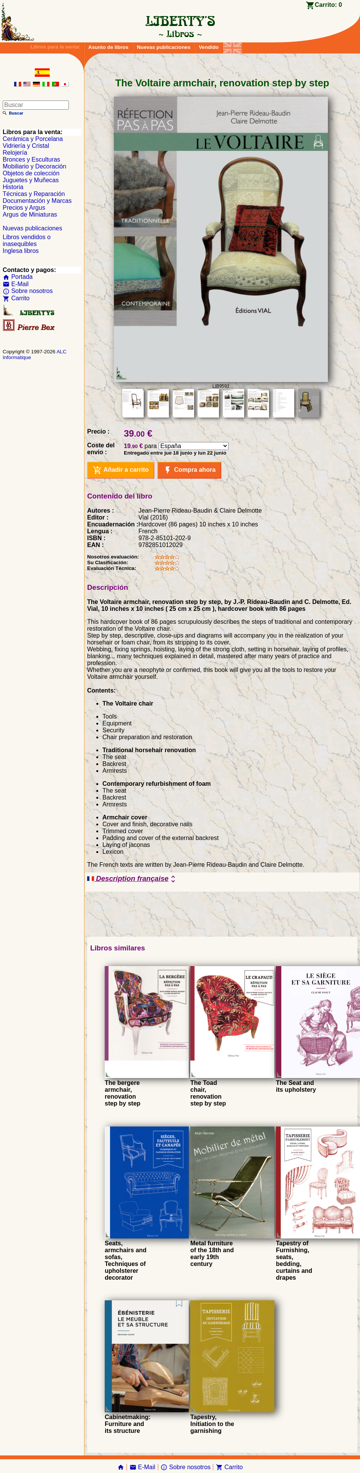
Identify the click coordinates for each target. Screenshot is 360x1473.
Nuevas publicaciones (163, 47)
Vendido (209, 47)
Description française (132, 879)
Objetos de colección (31, 173)
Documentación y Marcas (37, 200)
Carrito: (328, 5)
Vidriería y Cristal (26, 145)
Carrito (16, 298)
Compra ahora (189, 470)
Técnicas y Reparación (34, 194)
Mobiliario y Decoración (34, 166)
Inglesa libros (21, 251)
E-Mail (16, 284)
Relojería (15, 152)
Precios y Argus (24, 207)
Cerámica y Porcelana (33, 139)
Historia (13, 187)
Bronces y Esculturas (31, 159)
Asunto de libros (108, 47)
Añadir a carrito (121, 470)
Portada (17, 277)
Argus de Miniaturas (30, 214)
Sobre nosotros (28, 291)
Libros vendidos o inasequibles (26, 240)
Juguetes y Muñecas (31, 180)
